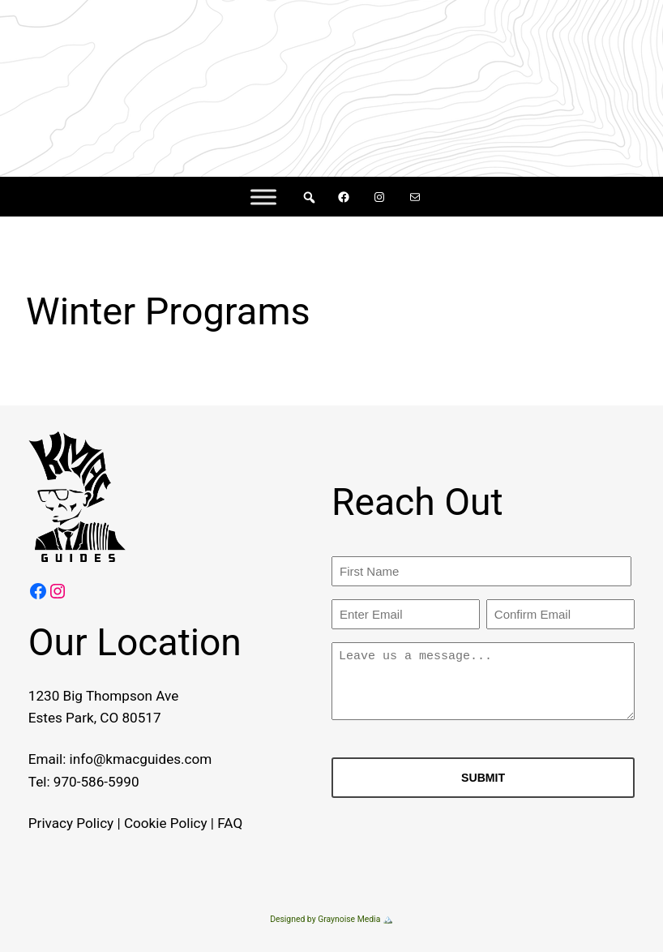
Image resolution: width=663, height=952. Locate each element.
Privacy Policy (68, 823)
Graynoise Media (349, 919)
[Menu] (263, 196)
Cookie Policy (163, 823)
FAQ (228, 823)
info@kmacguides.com (138, 759)
